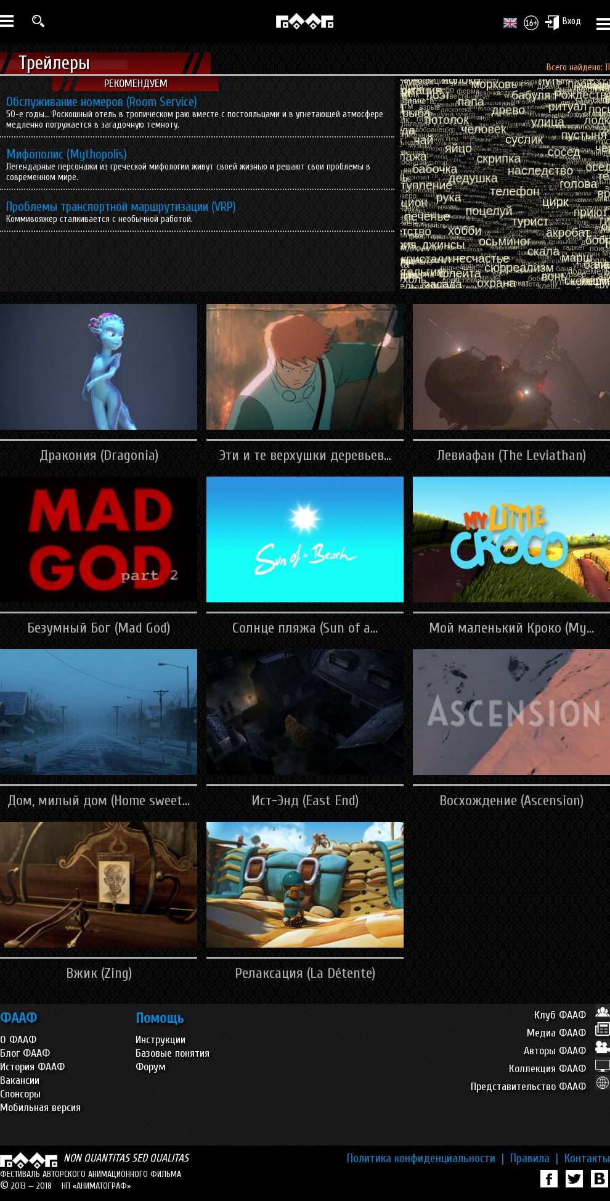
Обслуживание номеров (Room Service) (101, 101)
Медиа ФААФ (568, 1033)
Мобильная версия (40, 1107)
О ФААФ (18, 1039)
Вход (563, 22)
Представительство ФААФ (540, 1086)
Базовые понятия (172, 1053)
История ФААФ (32, 1066)
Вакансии (19, 1080)
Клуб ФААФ (572, 1015)
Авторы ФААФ (567, 1050)
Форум (151, 1066)
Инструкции (160, 1039)
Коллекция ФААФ (559, 1068)
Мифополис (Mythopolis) (66, 154)
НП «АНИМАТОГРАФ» (96, 1186)
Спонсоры (20, 1094)
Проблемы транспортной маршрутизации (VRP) (121, 206)
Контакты (587, 1158)
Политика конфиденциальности (425, 1158)
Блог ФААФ (25, 1053)
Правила (534, 1158)
